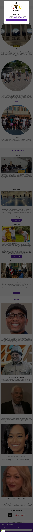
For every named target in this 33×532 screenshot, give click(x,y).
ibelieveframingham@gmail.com (18, 17)
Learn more (16, 20)
